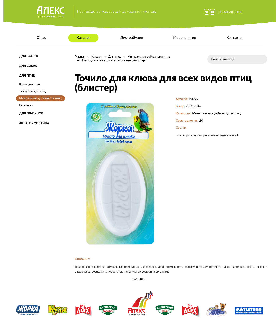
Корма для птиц (29, 84)
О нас (41, 38)
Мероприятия (184, 38)
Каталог (83, 38)
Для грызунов (31, 113)
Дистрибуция (131, 38)
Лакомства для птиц (32, 91)
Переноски (26, 105)
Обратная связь (230, 12)
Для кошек (28, 56)
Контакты (234, 38)
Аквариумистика (34, 123)
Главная (80, 56)
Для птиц (27, 75)
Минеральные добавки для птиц (40, 98)
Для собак (28, 65)
